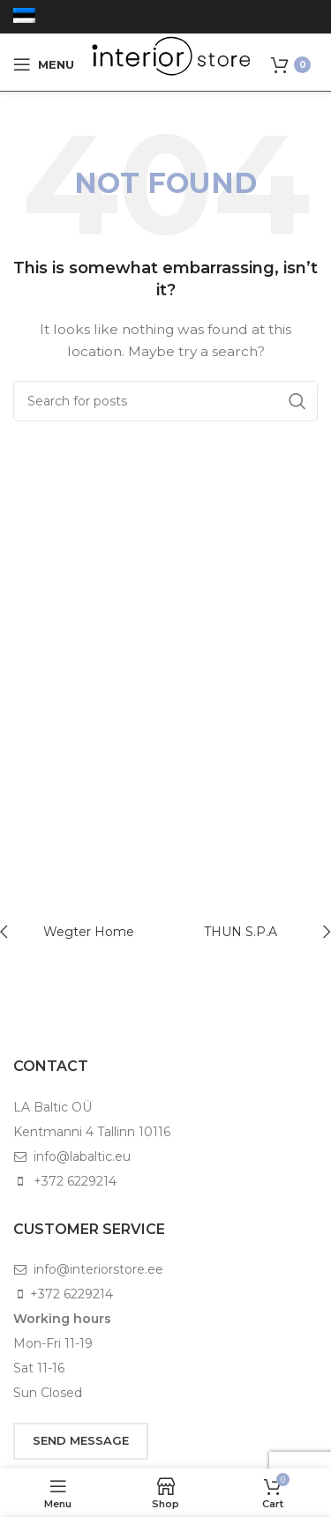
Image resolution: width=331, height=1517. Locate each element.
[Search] (165, 401)
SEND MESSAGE (81, 1440)
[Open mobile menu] (43, 64)
